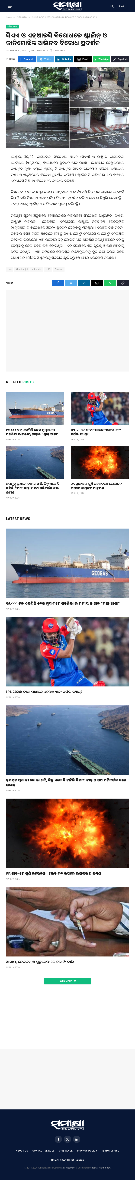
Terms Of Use (110, 1150)
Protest (59, 269)
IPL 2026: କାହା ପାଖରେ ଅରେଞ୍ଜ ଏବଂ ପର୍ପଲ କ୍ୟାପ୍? (96, 432)
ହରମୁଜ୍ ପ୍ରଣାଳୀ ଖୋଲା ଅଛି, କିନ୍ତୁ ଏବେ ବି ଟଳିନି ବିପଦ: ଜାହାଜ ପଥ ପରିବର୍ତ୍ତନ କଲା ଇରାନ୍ (33, 488)
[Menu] (10, 6)
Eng (121, 6)
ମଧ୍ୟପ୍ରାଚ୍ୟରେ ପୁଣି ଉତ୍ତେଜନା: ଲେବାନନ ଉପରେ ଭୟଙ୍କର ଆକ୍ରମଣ (96, 486)
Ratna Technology (100, 1167)
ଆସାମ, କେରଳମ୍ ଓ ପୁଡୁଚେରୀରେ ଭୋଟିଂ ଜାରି (40, 961)
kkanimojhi (22, 269)
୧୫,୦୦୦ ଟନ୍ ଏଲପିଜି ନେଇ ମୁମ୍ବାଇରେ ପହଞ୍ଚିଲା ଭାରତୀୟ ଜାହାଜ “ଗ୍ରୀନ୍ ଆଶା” (32, 432)
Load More (67, 981)
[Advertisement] (67, 330)
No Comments (38, 50)
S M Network (68, 1167)
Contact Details (44, 1150)
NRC (48, 269)
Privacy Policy (87, 1150)
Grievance (66, 1150)
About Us (22, 1150)
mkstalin (36, 269)
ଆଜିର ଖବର (12, 26)
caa (10, 269)
